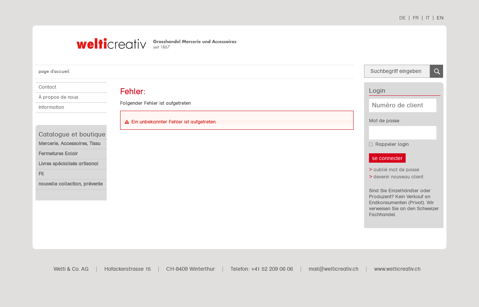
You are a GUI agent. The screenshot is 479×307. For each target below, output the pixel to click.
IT (428, 18)
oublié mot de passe (396, 170)
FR (416, 18)
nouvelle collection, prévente (71, 184)
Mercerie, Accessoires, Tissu (69, 144)
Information (51, 107)
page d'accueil (54, 71)
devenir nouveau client (398, 177)
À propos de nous (58, 97)
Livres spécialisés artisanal (68, 164)
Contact (47, 87)
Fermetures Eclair (58, 154)
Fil (41, 174)
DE (402, 18)
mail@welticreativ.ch (334, 269)
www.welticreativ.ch (397, 269)
